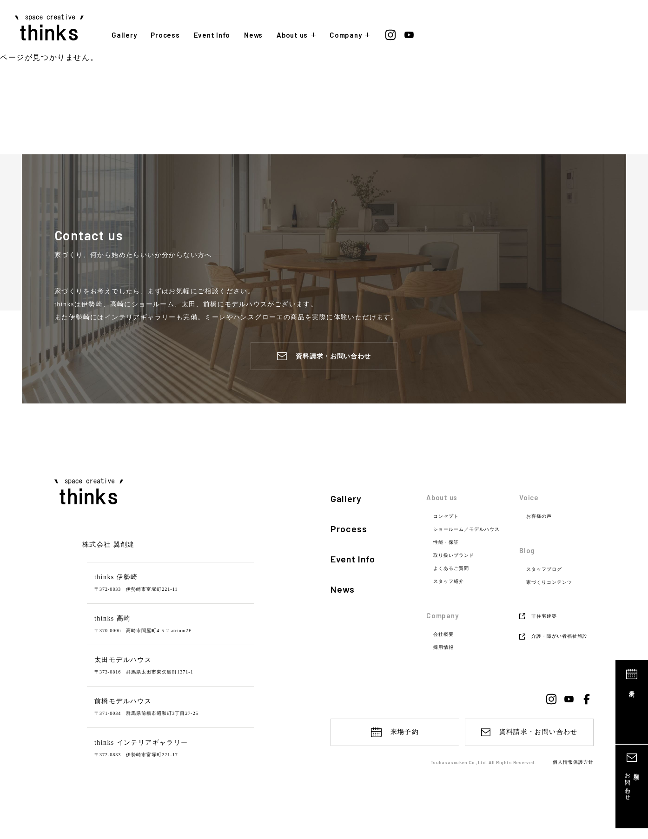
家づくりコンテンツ (549, 582)
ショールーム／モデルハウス (466, 529)
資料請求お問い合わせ (632, 783)
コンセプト (446, 516)
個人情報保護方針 (573, 762)
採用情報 (443, 647)
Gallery (124, 35)
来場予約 (632, 687)
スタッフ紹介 (448, 581)
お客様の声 (539, 516)
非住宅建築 (544, 616)
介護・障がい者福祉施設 (559, 636)
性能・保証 (446, 542)
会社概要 (443, 634)
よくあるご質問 (451, 568)
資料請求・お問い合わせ (333, 356)
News (253, 35)
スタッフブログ (544, 569)
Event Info (212, 35)
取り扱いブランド (453, 555)
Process (165, 35)
